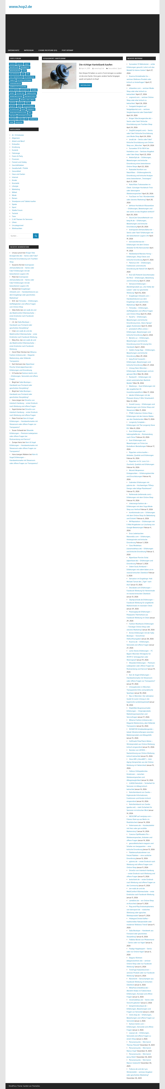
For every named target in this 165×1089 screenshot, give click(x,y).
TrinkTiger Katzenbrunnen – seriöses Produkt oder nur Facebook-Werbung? (141, 973)
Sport (120, 68)
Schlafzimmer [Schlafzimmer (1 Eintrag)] (29, 106)
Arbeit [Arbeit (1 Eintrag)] (27, 64)
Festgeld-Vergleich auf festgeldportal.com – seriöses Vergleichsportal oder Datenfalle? (139, 109)
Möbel (14, 192)
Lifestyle (15, 186)
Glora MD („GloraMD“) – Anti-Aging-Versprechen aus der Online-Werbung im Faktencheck (140, 762)
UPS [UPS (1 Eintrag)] (26, 119)
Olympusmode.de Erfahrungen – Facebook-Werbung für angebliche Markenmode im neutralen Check (140, 603)
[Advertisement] (82, 30)
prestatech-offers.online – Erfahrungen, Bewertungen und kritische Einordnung (139, 332)
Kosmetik (15, 183)
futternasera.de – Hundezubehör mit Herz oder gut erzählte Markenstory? (140, 828)
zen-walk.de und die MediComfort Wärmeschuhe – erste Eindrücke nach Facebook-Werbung (23, 334)
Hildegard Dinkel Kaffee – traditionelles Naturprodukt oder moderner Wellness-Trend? (139, 921)
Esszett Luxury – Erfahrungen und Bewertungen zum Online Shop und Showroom (141, 407)
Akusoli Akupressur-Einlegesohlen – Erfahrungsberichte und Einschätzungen (140, 473)
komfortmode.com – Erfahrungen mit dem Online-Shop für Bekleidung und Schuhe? (141, 515)
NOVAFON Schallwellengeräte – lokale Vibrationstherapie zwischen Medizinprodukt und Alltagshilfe (140, 732)
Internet (15, 177)
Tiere (14, 216)
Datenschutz (13, 50)
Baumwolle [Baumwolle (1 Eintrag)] (25, 67)
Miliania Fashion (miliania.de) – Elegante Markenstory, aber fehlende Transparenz (141, 723)
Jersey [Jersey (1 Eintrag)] (12, 93)
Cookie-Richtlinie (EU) (47, 50)
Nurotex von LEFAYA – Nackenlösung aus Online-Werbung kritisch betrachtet (140, 753)
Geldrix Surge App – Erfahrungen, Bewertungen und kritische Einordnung (141, 353)
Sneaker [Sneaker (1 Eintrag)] (13, 116)
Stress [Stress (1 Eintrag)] (20, 119)
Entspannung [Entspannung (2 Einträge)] (29, 77)
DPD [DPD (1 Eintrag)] (27, 74)
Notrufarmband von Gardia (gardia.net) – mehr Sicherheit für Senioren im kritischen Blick (139, 807)
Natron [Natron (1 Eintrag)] (13, 103)
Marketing (16, 189)
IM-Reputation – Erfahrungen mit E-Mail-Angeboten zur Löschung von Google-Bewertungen (141, 524)
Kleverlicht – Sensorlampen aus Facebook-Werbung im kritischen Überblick (140, 982)
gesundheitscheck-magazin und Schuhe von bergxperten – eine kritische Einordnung (140, 846)
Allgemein (16, 138)
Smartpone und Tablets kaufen (24, 201)
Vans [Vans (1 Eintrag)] (11, 122)
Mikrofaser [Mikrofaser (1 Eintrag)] (14, 100)
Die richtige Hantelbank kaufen (97, 64)
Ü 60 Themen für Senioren (22, 219)
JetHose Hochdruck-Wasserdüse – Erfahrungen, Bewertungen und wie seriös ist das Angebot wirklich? (140, 208)
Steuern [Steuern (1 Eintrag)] (13, 119)
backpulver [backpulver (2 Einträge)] (14, 67)
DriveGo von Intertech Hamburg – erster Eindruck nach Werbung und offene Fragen (24, 403)
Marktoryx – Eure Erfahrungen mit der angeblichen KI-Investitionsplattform (141, 389)
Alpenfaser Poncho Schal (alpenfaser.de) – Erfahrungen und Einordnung (22, 367)
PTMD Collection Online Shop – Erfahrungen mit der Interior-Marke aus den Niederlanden (140, 416)
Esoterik (15, 150)
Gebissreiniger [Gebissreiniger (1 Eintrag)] (15, 83)
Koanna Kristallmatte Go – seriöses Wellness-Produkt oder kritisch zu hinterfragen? (139, 79)
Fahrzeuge (16, 153)
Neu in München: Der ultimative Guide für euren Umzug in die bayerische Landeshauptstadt (140, 699)
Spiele (14, 204)
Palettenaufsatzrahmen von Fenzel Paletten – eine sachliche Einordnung (139, 855)
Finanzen (15, 159)
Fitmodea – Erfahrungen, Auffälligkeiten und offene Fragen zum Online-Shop (24, 304)
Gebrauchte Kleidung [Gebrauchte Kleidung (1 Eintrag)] (18, 87)
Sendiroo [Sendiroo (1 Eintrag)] (31, 109)
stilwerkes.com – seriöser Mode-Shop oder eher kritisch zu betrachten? (140, 91)
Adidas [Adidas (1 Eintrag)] (12, 64)
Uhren (14, 222)
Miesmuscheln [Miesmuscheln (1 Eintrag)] (30, 96)
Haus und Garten (18, 174)
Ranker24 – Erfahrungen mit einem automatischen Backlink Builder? (139, 380)
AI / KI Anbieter (18, 135)
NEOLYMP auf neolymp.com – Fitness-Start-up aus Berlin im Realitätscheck (139, 819)
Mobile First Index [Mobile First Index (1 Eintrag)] (28, 100)
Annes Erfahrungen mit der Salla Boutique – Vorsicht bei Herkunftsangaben (140, 636)
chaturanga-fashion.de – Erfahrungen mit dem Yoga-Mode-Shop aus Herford (140, 506)
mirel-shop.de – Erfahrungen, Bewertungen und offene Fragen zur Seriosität (141, 1018)
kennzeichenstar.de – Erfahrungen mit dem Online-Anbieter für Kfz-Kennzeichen (138, 245)
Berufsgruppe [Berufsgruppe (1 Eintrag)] (15, 71)
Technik (15, 213)
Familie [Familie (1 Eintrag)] (12, 80)
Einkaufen (16, 144)
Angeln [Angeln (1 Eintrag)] (20, 64)
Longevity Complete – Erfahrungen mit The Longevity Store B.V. (141, 425)
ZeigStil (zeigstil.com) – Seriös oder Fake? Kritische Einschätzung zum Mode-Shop (140, 133)
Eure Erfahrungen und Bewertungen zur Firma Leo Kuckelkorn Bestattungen (137, 443)
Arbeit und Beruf (18, 141)
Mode (14, 195)
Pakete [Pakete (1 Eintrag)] (27, 103)
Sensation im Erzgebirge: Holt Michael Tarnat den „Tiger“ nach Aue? (139, 582)
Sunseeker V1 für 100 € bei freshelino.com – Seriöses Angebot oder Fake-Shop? (140, 151)
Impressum (29, 50)
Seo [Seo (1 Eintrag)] (30, 112)
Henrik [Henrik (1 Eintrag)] (34, 90)
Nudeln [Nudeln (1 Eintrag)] (20, 103)
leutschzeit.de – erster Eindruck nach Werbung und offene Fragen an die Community (141, 882)
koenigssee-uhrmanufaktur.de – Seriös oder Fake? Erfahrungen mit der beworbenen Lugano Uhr (140, 233)
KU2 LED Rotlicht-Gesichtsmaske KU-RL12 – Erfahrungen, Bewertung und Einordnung (140, 278)
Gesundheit (112, 68)
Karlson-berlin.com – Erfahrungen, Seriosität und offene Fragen (24, 376)
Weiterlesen (85, 85)
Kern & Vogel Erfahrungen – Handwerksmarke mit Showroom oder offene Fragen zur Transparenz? (141, 678)
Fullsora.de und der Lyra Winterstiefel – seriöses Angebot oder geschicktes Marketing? (139, 1072)
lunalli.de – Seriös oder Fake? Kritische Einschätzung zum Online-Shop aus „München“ (140, 142)
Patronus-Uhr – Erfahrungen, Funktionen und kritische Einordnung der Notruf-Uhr (139, 266)
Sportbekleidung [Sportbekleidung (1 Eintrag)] (24, 116)
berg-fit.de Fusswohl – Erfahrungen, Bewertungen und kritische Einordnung (139, 362)
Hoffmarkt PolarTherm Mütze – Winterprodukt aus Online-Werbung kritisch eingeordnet (141, 744)
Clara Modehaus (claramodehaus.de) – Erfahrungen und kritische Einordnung (140, 548)
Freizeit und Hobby (19, 162)
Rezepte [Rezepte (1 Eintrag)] (13, 106)
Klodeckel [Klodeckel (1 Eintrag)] (20, 93)
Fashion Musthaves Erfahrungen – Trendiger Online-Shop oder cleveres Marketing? (140, 627)
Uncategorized (17, 225)
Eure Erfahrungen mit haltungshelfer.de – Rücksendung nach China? (140, 434)
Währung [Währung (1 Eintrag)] (19, 122)
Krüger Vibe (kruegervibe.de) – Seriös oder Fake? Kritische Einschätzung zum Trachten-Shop (140, 121)
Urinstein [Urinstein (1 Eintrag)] (33, 119)
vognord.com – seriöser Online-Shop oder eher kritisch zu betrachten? (140, 100)
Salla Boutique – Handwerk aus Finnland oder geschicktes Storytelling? (21, 325)
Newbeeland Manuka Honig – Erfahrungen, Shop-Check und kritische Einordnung (139, 257)
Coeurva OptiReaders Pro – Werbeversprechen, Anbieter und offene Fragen (139, 837)
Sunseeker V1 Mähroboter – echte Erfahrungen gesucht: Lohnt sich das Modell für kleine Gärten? (141, 67)
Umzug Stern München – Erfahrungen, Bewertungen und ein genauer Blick (140, 371)
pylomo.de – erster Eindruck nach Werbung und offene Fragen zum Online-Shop (141, 864)
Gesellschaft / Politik (20, 168)
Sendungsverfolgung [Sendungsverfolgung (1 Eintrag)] (18, 112)
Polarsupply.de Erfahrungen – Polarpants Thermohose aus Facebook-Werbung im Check (139, 615)
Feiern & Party (17, 156)
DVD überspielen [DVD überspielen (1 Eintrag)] (16, 77)
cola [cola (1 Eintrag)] (24, 71)
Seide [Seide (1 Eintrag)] (23, 109)
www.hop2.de (21, 6)
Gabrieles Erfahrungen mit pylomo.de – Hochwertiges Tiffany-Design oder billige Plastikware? (140, 485)
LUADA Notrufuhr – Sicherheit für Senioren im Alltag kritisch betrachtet (141, 786)
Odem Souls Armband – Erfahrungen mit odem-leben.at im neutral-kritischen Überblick (140, 569)
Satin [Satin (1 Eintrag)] (19, 106)
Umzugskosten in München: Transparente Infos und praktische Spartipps (140, 690)
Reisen (14, 198)
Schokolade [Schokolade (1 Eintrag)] (14, 109)
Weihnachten (17, 228)
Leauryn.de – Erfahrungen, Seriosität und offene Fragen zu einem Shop (139, 1036)
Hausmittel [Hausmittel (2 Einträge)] (25, 90)
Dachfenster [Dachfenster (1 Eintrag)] (15, 74)
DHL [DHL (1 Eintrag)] (23, 74)
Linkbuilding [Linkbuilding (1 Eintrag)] (31, 93)
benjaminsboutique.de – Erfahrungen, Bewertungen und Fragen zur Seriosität (139, 1009)
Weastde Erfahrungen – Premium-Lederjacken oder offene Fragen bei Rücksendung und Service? (141, 666)
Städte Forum (17, 210)
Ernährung (16, 147)
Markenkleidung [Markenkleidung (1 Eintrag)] (16, 96)
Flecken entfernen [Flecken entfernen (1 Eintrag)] (24, 80)
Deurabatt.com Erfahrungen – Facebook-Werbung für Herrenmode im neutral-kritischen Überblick (141, 591)
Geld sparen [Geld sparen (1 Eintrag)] (14, 90)
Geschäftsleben (18, 165)
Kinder (14, 180)
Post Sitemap (67, 50)
